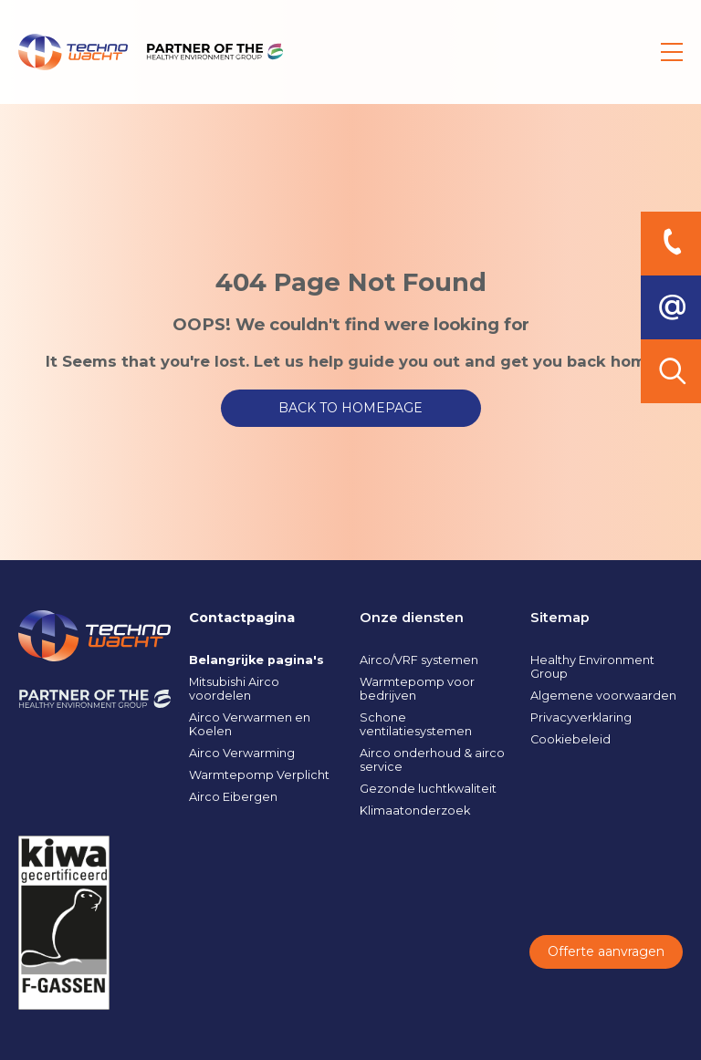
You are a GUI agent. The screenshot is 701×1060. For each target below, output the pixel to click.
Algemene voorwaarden (603, 695)
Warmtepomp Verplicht (259, 775)
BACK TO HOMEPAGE (350, 408)
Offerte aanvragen (606, 951)
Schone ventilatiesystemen (416, 724)
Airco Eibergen (233, 797)
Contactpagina (242, 617)
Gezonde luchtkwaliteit (428, 788)
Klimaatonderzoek (415, 810)
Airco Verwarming (242, 753)
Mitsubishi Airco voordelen (234, 688)
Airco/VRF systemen (419, 660)
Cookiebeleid (570, 739)
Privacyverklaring (581, 717)
